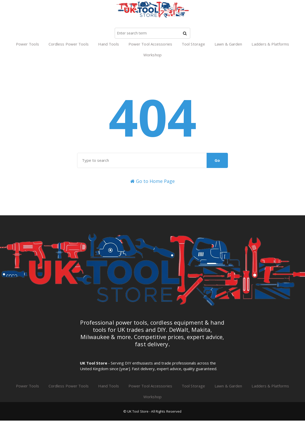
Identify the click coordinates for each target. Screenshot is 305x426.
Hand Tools (108, 44)
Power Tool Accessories (150, 44)
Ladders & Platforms (270, 44)
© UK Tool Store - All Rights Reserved (152, 411)
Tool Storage (193, 44)
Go (217, 160)
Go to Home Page (152, 181)
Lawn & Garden (228, 44)
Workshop (152, 54)
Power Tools (27, 44)
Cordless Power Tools (69, 44)
